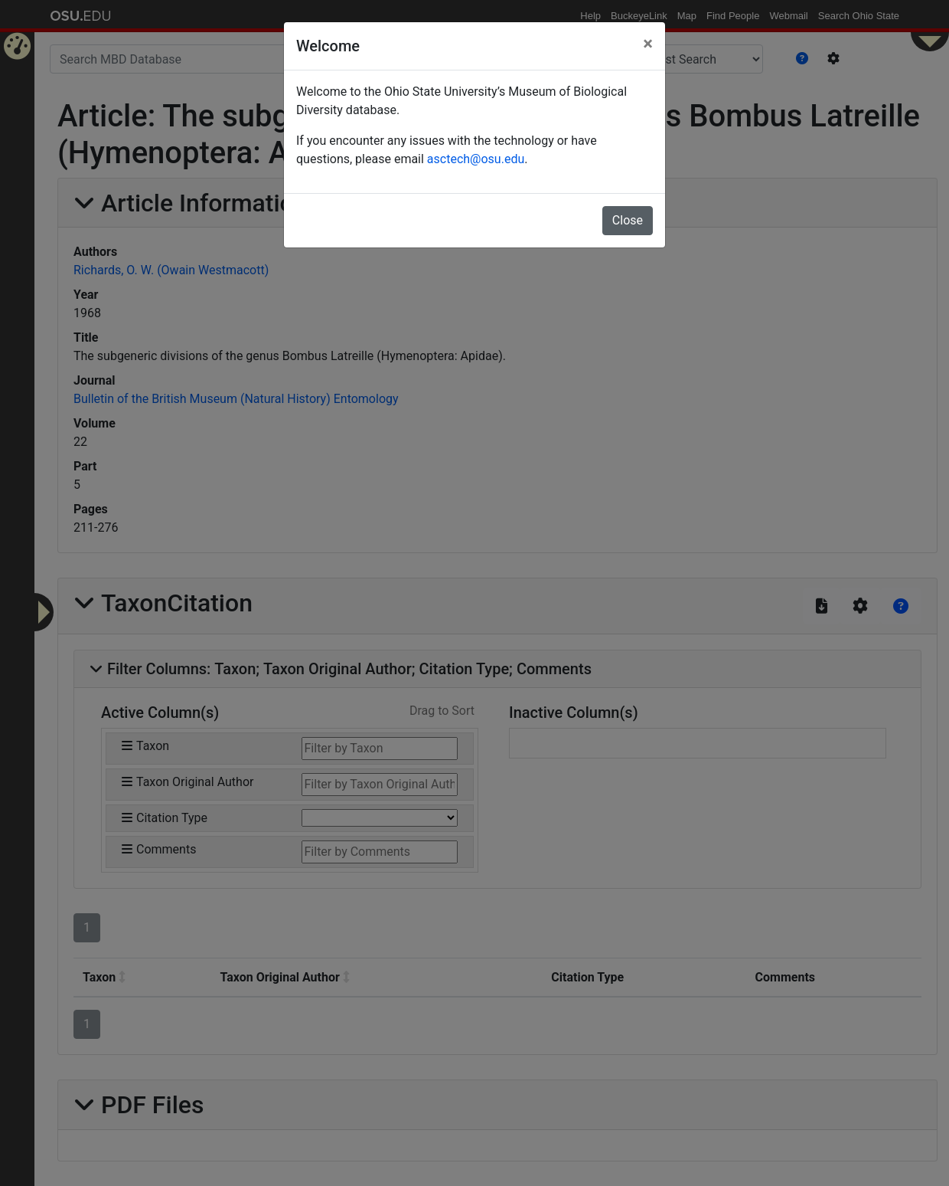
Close (627, 220)
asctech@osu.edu (475, 159)
